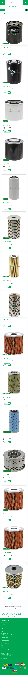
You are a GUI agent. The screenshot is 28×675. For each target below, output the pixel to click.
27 (14, 616)
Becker (2, 626)
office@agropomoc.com (8, 654)
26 (12, 616)
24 (8, 616)
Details (5, 53)
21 (16, 614)
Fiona (2, 628)
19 (12, 614)
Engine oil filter (7, 47)
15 (4, 614)
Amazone (3, 624)
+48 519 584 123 (13, 7)
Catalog (3, 10)
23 (20, 614)
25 (10, 616)
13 (20, 613)
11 (16, 613)
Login (2, 645)
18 (10, 614)
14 (2, 614)
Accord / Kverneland (5, 622)
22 (18, 614)
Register (2, 647)
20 (14, 614)
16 (6, 614)
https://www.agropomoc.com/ (14, 2)
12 (18, 613)
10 (14, 613)
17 (8, 614)
